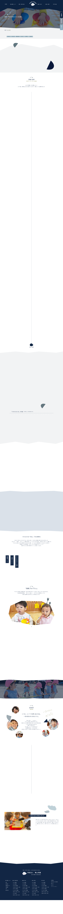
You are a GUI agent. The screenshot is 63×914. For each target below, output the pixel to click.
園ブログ (52, 897)
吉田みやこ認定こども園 (16, 908)
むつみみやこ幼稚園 (15, 904)
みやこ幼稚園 (15, 896)
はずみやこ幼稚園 (15, 902)
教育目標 (7, 897)
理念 (6, 896)
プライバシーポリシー (54, 900)
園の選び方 (7, 904)
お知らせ (52, 898)
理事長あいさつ (8, 899)
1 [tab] (31, 636)
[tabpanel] (31, 624)
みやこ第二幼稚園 (15, 899)
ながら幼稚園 (15, 897)
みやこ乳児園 (15, 907)
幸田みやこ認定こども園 (16, 905)
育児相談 (52, 37)
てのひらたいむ (19, 37)
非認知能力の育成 (27, 37)
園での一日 (11, 37)
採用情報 (52, 894)
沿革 (6, 902)
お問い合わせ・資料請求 (54, 895)
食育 (35, 37)
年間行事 (43, 37)
